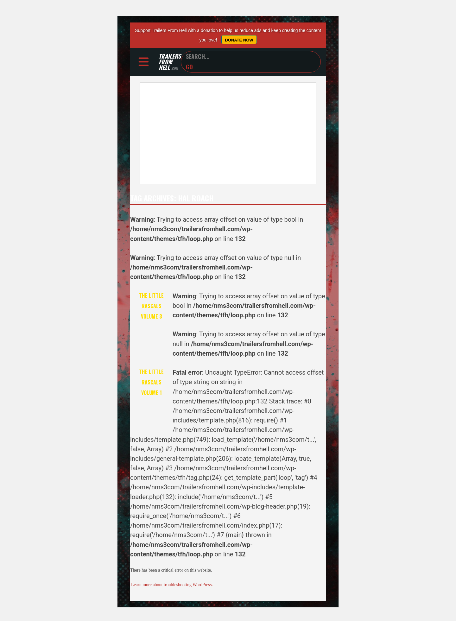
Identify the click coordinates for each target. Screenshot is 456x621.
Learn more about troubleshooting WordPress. (172, 585)
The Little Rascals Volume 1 (151, 383)
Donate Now (239, 40)
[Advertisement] (228, 134)
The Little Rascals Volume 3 (151, 307)
